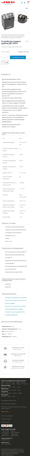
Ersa (7, 382)
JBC (10, 382)
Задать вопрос (5, 411)
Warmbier (8, 393)
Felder (14, 387)
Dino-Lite (14, 390)
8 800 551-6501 (5, 435)
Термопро (19, 384)
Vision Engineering (5, 390)
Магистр (25, 384)
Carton (19, 390)
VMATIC (20, 393)
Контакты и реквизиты (7, 416)
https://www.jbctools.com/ (7, 455)
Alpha (9, 387)
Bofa (2, 384)
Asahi (18, 387)
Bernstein (3, 396)
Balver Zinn (4, 387)
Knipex (9, 396)
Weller (18, 382)
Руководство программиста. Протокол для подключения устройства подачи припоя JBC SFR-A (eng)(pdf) (16, 300)
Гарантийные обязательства (8, 400)
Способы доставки (6, 419)
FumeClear (7, 384)
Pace (14, 382)
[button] (27, 9)
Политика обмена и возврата (8, 403)
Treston (3, 393)
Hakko (2, 382)
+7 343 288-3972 (5, 434)
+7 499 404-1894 (5, 430)
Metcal (13, 384)
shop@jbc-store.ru (5, 439)
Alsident (23, 382)
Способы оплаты (5, 422)
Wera (13, 396)
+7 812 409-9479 (5, 432)
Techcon (15, 393)
